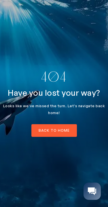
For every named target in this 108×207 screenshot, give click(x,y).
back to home (54, 130)
